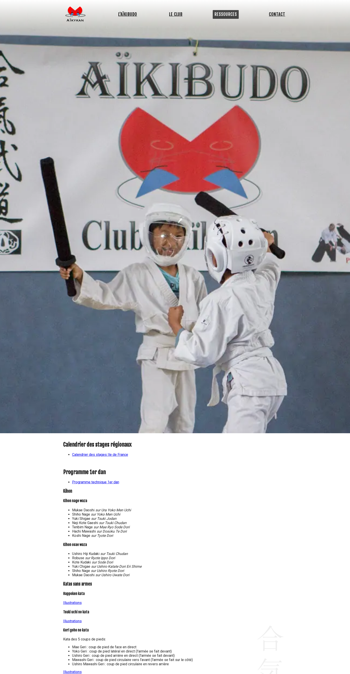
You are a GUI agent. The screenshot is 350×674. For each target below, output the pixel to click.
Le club (176, 14)
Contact (277, 14)
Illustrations (72, 603)
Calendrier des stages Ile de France (100, 454)
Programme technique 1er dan (95, 482)
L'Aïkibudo (127, 14)
